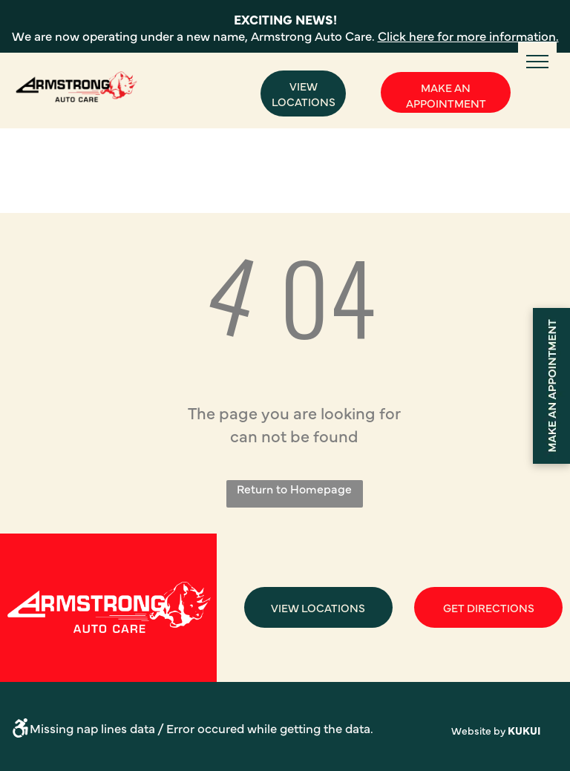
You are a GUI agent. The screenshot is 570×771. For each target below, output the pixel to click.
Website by (478, 730)
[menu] (537, 61)
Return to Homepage (294, 488)
